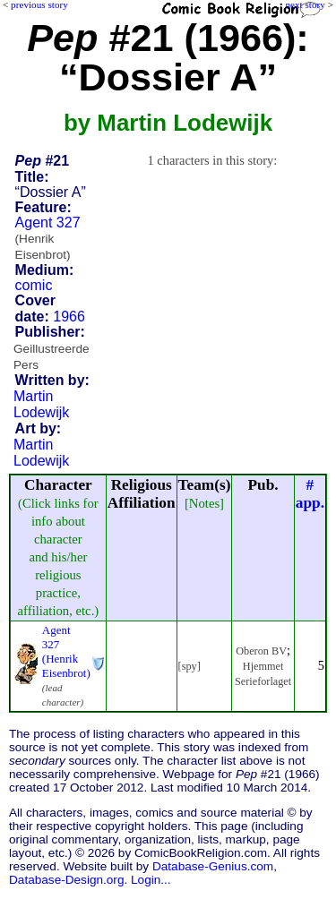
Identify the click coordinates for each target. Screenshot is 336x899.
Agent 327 (48, 238)
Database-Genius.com (212, 866)
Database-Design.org (66, 879)
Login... (151, 879)
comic (34, 285)
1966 (69, 316)
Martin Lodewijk (41, 404)
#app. (310, 493)
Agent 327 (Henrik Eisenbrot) (66, 651)
